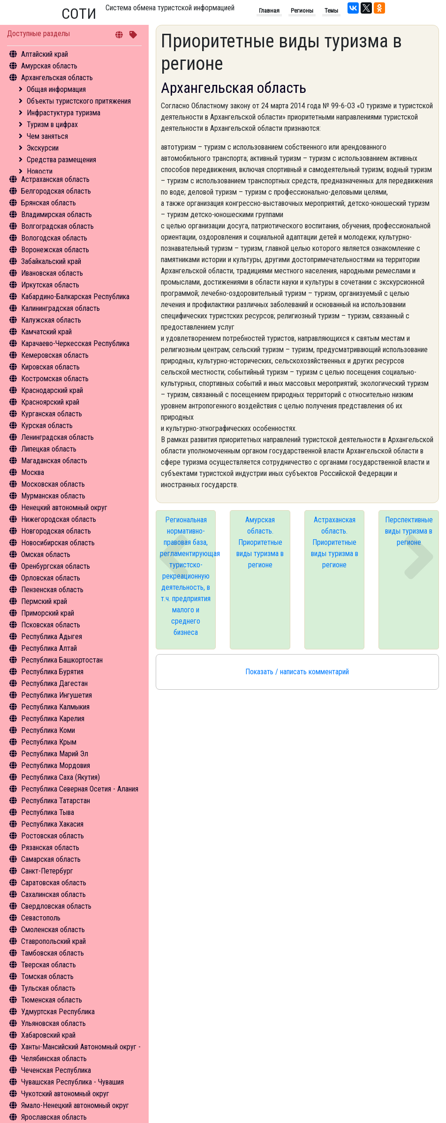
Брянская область (48, 202)
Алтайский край (44, 54)
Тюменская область (51, 999)
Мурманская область (53, 495)
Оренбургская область (55, 566)
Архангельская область (57, 77)
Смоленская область (53, 929)
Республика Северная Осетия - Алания (79, 788)
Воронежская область (55, 249)
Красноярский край (50, 402)
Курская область (47, 425)
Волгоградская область (57, 226)
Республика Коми (48, 730)
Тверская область (48, 964)
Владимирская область (56, 214)
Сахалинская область (53, 894)
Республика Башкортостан (62, 660)
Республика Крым (48, 742)
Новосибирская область (58, 542)
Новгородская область (56, 531)
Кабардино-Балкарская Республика (75, 296)
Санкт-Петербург (47, 871)
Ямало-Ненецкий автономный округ (75, 1105)
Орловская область (50, 577)
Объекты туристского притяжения (79, 101)
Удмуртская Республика (58, 1011)
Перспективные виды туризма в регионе (409, 531)
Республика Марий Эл (54, 753)
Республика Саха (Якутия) (60, 777)
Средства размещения (61, 159)
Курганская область (51, 413)
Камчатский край (46, 331)
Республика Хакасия (52, 824)
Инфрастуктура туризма (63, 112)
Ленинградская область (57, 437)
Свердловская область (56, 906)
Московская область (53, 484)
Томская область (47, 976)
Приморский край (47, 613)
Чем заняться (47, 136)
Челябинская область (54, 1058)
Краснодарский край (52, 390)
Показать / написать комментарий (297, 671)
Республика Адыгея (51, 636)
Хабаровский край (48, 1035)
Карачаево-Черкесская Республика (75, 343)
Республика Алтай (49, 648)
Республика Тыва (47, 812)
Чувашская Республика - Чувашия (72, 1082)
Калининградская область (60, 308)
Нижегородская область (58, 519)
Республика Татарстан (55, 800)
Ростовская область (52, 835)
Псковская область (50, 624)
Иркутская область (50, 284)
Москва (32, 472)
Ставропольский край (53, 941)
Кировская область (50, 366)
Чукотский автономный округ (65, 1093)
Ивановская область (52, 273)
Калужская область (51, 320)
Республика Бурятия (52, 671)
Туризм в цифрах (52, 124)
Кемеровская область (55, 355)
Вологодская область (54, 238)
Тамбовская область (52, 953)
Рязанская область (50, 847)
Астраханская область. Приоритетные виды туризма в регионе (334, 542)
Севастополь (40, 917)
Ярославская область (54, 1117)
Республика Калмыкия (55, 706)
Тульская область (48, 988)
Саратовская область (53, 882)
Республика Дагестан (54, 683)
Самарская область (51, 859)
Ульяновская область (53, 1023)
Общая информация (56, 89)
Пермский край (44, 601)
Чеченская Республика (56, 1070)
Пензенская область (52, 589)
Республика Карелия (52, 718)
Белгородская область (56, 191)
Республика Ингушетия (56, 695)
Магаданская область (54, 460)
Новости (40, 171)
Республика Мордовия (55, 765)
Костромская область (55, 378)
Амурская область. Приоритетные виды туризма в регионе (260, 542)
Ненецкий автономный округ (64, 507)
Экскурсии (43, 147)
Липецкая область (48, 449)
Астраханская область (55, 179)
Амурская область (49, 65)
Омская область (45, 554)
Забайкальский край (51, 261)
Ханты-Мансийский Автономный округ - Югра (90, 1046)
